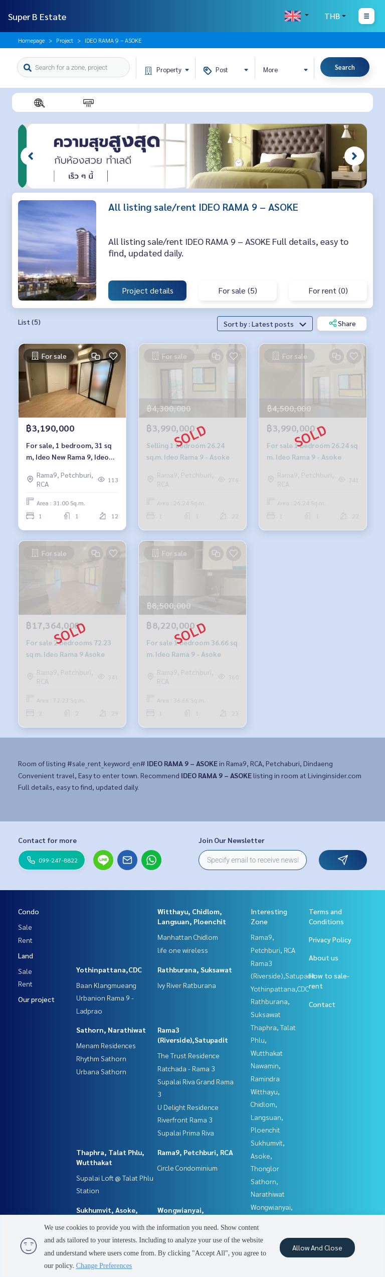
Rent (25, 939)
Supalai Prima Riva (185, 1132)
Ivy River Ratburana (186, 984)
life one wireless (182, 949)
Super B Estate (37, 16)
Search (345, 67)
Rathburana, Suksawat (194, 969)
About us (323, 957)
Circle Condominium (187, 1167)
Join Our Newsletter (232, 839)
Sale (25, 926)
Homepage (31, 40)
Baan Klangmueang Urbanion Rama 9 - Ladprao (106, 997)
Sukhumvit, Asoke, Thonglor (268, 1155)
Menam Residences (106, 1045)
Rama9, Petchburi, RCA (195, 1152)
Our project (36, 999)
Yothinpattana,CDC (109, 969)
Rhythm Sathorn (101, 1058)
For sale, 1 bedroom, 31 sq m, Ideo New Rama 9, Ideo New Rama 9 (68, 451)
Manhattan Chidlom (187, 936)
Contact (322, 1004)
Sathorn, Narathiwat (111, 1029)
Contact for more (47, 839)
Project (64, 40)
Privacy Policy (330, 939)
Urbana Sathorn (101, 1071)
